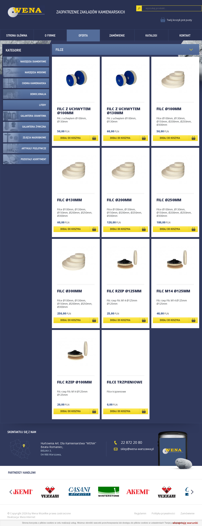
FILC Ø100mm (169, 108)
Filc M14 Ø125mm (173, 291)
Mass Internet (27, 517)
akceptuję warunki (185, 523)
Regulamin (140, 513)
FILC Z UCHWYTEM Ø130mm (123, 110)
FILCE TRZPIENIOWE (124, 382)
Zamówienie (187, 513)
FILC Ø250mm (169, 199)
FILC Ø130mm (69, 199)
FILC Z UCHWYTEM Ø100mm (74, 110)
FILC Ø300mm (69, 291)
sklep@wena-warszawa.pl (137, 449)
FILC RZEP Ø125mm (124, 291)
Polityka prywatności (163, 513)
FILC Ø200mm (119, 199)
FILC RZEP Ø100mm (74, 382)
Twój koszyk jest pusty (179, 20)
